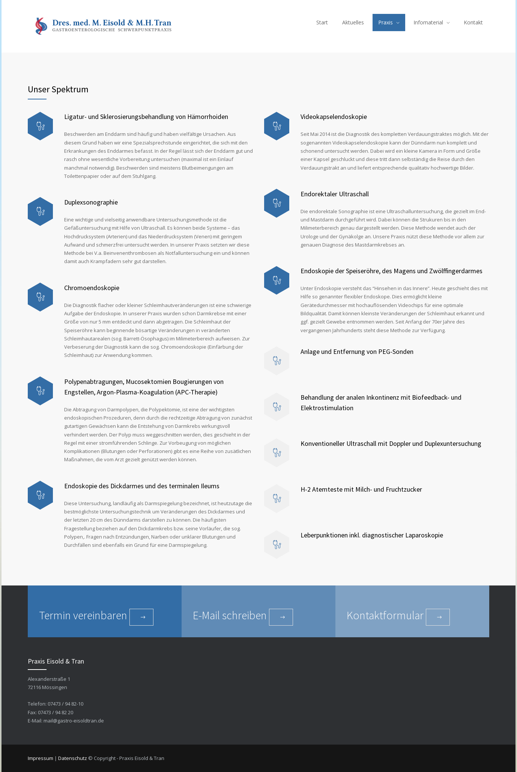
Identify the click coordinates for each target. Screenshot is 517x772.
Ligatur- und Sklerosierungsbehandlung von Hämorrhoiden (146, 116)
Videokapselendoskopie (334, 116)
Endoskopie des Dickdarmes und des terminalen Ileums (141, 486)
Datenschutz (72, 758)
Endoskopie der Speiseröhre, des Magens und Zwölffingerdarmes (391, 270)
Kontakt (473, 22)
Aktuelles (353, 22)
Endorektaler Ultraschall (335, 194)
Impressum (40, 758)
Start (322, 22)
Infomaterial (428, 22)
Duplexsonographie (91, 202)
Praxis (385, 22)
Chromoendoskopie (91, 287)
